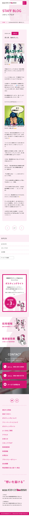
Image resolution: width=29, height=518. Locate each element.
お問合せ (5, 458)
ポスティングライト (8, 429)
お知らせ (15, 33)
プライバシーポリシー (9, 462)
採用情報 (5, 454)
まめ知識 (3, 252)
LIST (14, 228)
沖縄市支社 (14, 378)
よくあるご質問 (7, 433)
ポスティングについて (9, 421)
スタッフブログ (4, 248)
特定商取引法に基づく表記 (11, 471)
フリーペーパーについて (10, 425)
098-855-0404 (8, 501)
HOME (3, 22)
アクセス (5, 438)
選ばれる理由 (6, 413)
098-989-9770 (8, 508)
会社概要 (5, 466)
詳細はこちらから (14, 293)
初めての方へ (6, 417)
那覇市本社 (14, 369)
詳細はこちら (14, 325)
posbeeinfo (12, 22)
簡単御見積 (6, 450)
